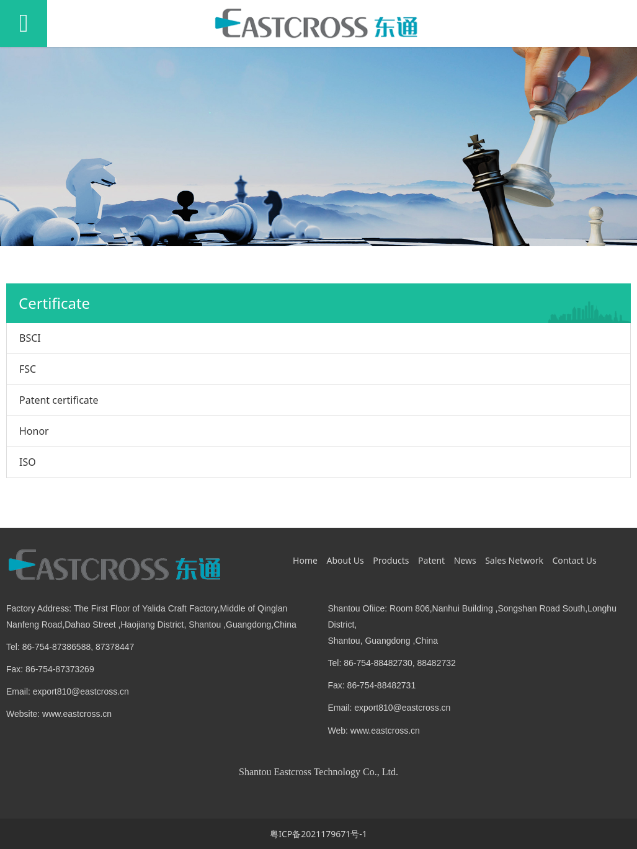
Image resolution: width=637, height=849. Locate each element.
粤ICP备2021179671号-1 (318, 834)
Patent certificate (59, 400)
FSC (27, 369)
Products (391, 560)
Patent (431, 560)
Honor (34, 431)
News (465, 560)
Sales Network (514, 560)
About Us (344, 560)
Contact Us (574, 560)
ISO (27, 462)
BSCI (30, 338)
